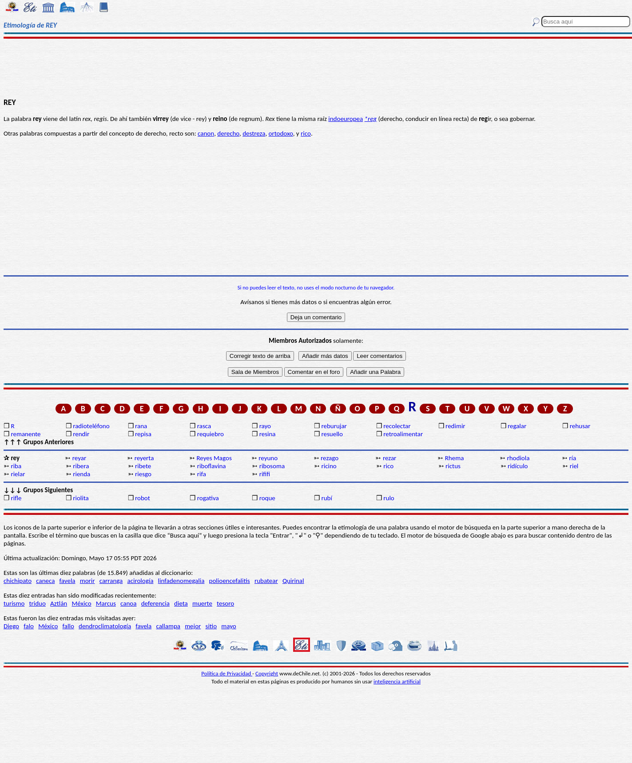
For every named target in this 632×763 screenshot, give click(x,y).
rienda (81, 474)
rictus (453, 466)
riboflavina (211, 466)
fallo (68, 626)
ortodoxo (281, 133)
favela (68, 581)
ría (572, 458)
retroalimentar (403, 434)
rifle (16, 498)
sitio (211, 626)
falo (29, 626)
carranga (111, 581)
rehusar (580, 426)
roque (267, 498)
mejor (193, 626)
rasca (204, 426)
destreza (253, 133)
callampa (168, 626)
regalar (517, 426)
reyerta (144, 458)
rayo (265, 426)
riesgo (143, 474)
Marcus (106, 603)
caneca (45, 581)
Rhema (454, 458)
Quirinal (293, 581)
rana (141, 426)
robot (142, 498)
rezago (329, 458)
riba (16, 466)
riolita (81, 498)
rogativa (208, 498)
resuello (332, 434)
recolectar (396, 426)
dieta (181, 603)
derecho (228, 133)
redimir (455, 426)
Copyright (266, 673)
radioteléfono (91, 426)
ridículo (518, 466)
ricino (328, 466)
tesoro (225, 603)
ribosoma (272, 466)
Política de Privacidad (226, 673)
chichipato (18, 581)
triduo (37, 603)
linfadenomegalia (181, 581)
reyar (79, 458)
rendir (81, 434)
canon (206, 133)
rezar (389, 458)
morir (87, 581)
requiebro (210, 434)
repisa (143, 434)
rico (306, 133)
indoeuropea (345, 119)
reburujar (333, 426)
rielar (18, 474)
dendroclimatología (105, 626)
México (81, 603)
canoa (128, 603)
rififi (264, 474)
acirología (140, 581)
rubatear (266, 581)
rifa (201, 474)
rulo (388, 498)
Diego (11, 626)
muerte (202, 603)
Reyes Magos (213, 458)
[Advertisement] (316, 68)
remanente (25, 434)
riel (574, 466)
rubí (326, 498)
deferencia (155, 603)
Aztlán (58, 603)
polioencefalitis (229, 581)
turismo (14, 603)
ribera (81, 466)
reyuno (268, 458)
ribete (143, 466)
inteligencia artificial (397, 681)
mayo (228, 626)
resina (267, 434)
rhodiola (518, 458)
